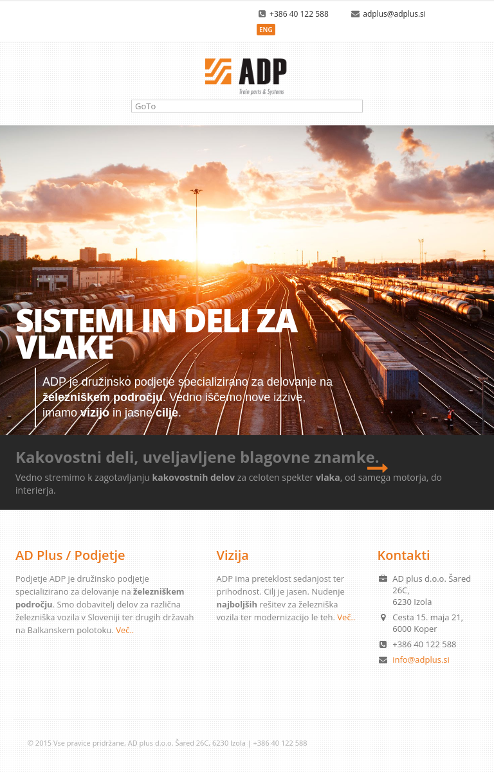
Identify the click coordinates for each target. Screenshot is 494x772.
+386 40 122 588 (299, 13)
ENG (266, 29)
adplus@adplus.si (394, 13)
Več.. (125, 630)
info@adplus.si (421, 659)
